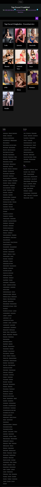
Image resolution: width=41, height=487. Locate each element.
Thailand (9, 478)
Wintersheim (6, 455)
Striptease (26, 159)
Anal (25, 133)
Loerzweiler (12, 325)
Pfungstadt (5, 379)
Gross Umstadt (6, 242)
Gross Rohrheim (6, 239)
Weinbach (5, 448)
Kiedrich (5, 298)
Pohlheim (11, 379)
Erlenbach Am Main (7, 201)
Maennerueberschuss (28, 152)
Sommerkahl (9, 419)
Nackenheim (6, 348)
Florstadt (5, 211)
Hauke (6, 108)
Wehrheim (14, 443)
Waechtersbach (6, 438)
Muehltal (10, 343)
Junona (19, 45)
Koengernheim (13, 303)
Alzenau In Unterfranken (8, 138)
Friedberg (11, 216)
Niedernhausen (13, 360)
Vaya (31, 66)
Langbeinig (29, 183)
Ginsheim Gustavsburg (8, 228)
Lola (5, 45)
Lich (10, 317)
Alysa (19, 90)
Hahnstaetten (11, 251)
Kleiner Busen (34, 181)
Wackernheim (14, 438)
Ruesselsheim (10, 398)
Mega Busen (26, 186)
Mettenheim (9, 334)
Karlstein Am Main (7, 294)
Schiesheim (5, 403)
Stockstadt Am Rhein (8, 429)
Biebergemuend (12, 159)
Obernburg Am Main (7, 367)
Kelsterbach (14, 296)
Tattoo (25, 195)
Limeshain (5, 322)
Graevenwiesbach (7, 235)
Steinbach (14, 424)
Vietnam (5, 483)
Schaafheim (10, 400)
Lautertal (9, 315)
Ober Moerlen (11, 362)
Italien (4, 469)
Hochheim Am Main (7, 270)
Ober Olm (5, 365)
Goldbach (10, 232)
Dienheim (14, 183)
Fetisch (25, 140)
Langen (14, 310)
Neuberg (12, 353)
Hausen (11, 261)
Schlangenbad (12, 403)
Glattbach (11, 230)
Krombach (5, 308)
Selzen (4, 419)
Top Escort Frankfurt (20, 7)
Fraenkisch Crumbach (8, 213)
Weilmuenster (6, 445)
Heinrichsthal (6, 265)
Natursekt (26, 154)
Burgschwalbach (7, 178)
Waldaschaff (6, 441)
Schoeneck (13, 407)
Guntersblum (11, 249)
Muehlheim (5, 343)
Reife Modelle (30, 188)
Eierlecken (30, 135)
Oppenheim (5, 374)
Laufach (5, 315)
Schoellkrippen (6, 407)
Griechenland (12, 467)
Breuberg (5, 171)
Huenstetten (6, 282)
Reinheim (5, 386)
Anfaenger (32, 169)
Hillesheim (5, 268)
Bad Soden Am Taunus (8, 152)
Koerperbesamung (28, 145)
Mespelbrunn (13, 332)
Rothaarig (26, 190)
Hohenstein (5, 277)
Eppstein (13, 199)
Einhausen (10, 192)
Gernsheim (5, 225)
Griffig (25, 174)
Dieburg (9, 183)
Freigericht (5, 216)
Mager (34, 183)
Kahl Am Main (6, 289)
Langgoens (13, 313)
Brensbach (14, 168)
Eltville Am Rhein (6, 197)
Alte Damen (26, 169)
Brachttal (11, 166)
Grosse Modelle (30, 174)
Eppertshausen (6, 199)
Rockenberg (6, 388)
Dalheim (10, 180)
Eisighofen (5, 194)
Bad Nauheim (12, 147)
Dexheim (5, 183)
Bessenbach (11, 157)
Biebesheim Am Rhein (8, 161)
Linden (9, 322)
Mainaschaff (6, 329)
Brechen (10, 168)
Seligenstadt (6, 417)
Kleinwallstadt (6, 303)
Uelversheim (11, 433)
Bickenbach (5, 159)
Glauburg (5, 232)
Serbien (9, 476)
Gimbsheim (11, 225)
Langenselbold (6, 313)
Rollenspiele (31, 154)
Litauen (4, 471)
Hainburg (10, 254)
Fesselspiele (32, 138)
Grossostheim (6, 246)
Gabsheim (5, 220)
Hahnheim (5, 251)
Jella (5, 87)
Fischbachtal (6, 209)
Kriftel (15, 306)
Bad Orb (5, 149)
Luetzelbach (13, 327)
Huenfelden (5, 280)
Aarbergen (5, 133)
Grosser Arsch (27, 176)
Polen (10, 474)
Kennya (32, 87)
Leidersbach (6, 317)
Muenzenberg (11, 346)
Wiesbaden (9, 452)
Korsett (34, 145)
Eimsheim (5, 192)
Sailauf (15, 398)
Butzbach (5, 180)
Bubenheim (12, 173)
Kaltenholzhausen (7, 291)
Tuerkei (4, 481)
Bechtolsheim (11, 154)
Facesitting (26, 138)
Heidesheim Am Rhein (8, 263)
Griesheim (14, 235)
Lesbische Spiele (27, 149)
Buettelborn (14, 178)
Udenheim (5, 433)
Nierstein (5, 362)
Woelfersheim (12, 455)
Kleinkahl (5, 301)
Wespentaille (26, 197)
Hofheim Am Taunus (7, 275)
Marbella (32, 45)
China (13, 464)
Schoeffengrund (12, 405)
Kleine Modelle (27, 181)
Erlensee (14, 201)
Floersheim (12, 209)
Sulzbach (5, 431)
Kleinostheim (11, 301)
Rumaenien (14, 474)
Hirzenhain (10, 268)
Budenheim (5, 175)
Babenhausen (14, 140)
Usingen (11, 436)
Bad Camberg (6, 142)
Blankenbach (13, 164)
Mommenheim (6, 339)
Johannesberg (6, 287)
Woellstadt (5, 457)
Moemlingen (11, 336)
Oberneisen (5, 370)
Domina (25, 135)
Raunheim (10, 381)
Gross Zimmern (14, 242)
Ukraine (9, 481)
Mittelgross (32, 186)
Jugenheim (12, 287)
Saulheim (5, 400)
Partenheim (10, 377)
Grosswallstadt (13, 246)
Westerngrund (12, 450)
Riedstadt (10, 386)
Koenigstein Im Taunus (8, 306)
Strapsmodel (34, 193)
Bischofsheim (6, 164)
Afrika (11, 462)
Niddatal (8, 355)
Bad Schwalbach (11, 149)
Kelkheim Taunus (7, 296)
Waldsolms (5, 443)
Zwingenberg (6, 462)
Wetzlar (4, 452)
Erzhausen (5, 204)
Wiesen (14, 452)
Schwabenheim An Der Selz (9, 410)
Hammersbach (6, 256)
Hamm (13, 254)
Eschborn (11, 204)
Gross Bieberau (6, 237)
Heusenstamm (13, 265)
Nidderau (13, 355)
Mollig (25, 188)
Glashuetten (6, 230)
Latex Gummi (32, 147)
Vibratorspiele (32, 159)
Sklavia (34, 157)
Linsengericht (6, 325)
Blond (36, 169)
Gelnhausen (11, 223)
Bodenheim (5, 166)
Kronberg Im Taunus (7, 310)
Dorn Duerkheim (6, 187)
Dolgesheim (12, 185)
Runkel (4, 398)
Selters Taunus (12, 417)
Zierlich (31, 197)
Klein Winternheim (11, 298)
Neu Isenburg (6, 353)
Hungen (11, 280)
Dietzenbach (6, 185)
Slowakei (14, 476)
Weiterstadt (5, 450)
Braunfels (5, 168)
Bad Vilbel (5, 154)
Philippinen (5, 474)
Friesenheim (13, 218)
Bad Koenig (5, 147)
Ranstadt (5, 381)
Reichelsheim (12, 384)
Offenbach (10, 372)
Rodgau (11, 391)
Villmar (14, 436)
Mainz (8, 332)
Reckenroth (5, 384)
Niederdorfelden (12, 358)
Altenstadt (9, 135)
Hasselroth (10, 258)
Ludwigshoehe (6, 327)
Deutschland (6, 467)
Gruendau (5, 249)
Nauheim (11, 348)
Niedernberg (6, 360)
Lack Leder (26, 147)
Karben (13, 291)
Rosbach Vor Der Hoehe (8, 396)
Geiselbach (5, 223)
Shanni (6, 66)
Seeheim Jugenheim (7, 415)
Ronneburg (5, 393)
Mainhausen (12, 329)
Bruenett (26, 171)
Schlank (30, 190)
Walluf (10, 443)
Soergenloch (6, 422)
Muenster (5, 346)
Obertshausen (12, 370)
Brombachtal (11, 171)
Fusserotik (30, 140)
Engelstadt (13, 197)
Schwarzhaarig (27, 193)
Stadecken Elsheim (7, 424)
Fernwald (11, 206)
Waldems (11, 441)
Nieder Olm (5, 358)
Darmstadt (14, 180)
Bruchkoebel (6, 173)
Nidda (4, 355)
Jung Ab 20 (34, 178)
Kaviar (34, 142)
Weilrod (11, 445)
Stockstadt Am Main (7, 426)
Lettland (13, 469)
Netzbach (5, 351)
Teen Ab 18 (29, 195)
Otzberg (5, 377)
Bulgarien (10, 464)
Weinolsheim (11, 448)
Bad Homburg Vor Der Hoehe (9, 145)
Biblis (15, 157)
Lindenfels (14, 322)
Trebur (15, 431)
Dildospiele (34, 133)
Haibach (5, 254)
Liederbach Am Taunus (8, 320)
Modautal (15, 334)
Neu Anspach (11, 351)
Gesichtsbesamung (28, 142)
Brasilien (5, 464)
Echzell (4, 190)
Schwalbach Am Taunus (8, 412)
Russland (5, 476)
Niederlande (10, 471)
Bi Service (28, 133)
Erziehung (35, 135)
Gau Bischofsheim (12, 220)
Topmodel (35, 195)
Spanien (5, 478)
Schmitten (5, 405)
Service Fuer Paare (28, 157)
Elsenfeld (10, 194)
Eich (13, 190)
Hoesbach (11, 277)
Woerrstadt (11, 457)
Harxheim (5, 258)
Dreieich (13, 187)
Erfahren (33, 171)
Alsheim (5, 135)
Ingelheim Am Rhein (11, 284)
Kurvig (25, 183)
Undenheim (5, 436)
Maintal (4, 332)
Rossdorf (11, 393)
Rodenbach (12, 388)
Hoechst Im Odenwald (8, 272)
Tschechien (14, 478)
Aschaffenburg (6, 140)
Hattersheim (6, 261)
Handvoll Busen (27, 178)
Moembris (5, 336)
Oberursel (5, 372)
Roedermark (6, 391)
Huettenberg (12, 282)
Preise (20, 1)
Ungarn (13, 481)
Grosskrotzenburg (7, 244)
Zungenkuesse (27, 161)
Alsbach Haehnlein (13, 133)
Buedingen (11, 175)
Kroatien (8, 469)
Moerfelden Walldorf (7, 341)
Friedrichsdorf (6, 218)
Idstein (4, 284)
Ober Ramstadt (11, 365)
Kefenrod (14, 294)
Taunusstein (10, 431)
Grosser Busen (34, 176)
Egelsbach (9, 190)
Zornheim (13, 460)
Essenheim (5, 206)
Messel (4, 334)
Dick (29, 171)
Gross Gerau (13, 237)
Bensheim (5, 157)
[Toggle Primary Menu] (36, 18)
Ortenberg (11, 374)
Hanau (11, 256)
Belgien (15, 462)
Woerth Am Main (6, 460)
